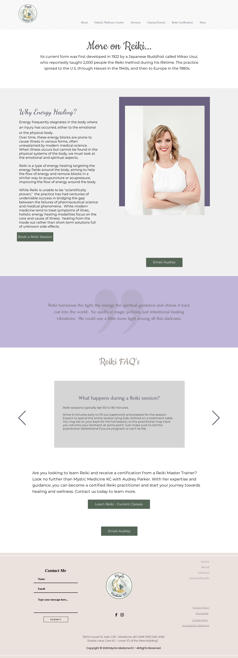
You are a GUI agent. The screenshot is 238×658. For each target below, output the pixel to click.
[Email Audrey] (164, 262)
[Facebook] (116, 615)
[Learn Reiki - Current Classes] (119, 504)
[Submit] (55, 619)
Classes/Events (199, 578)
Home (205, 562)
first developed (92, 56)
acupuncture (54, 178)
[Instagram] (122, 615)
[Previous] (22, 418)
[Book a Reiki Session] (35, 236)
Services (203, 573)
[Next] (216, 418)
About (205, 567)
